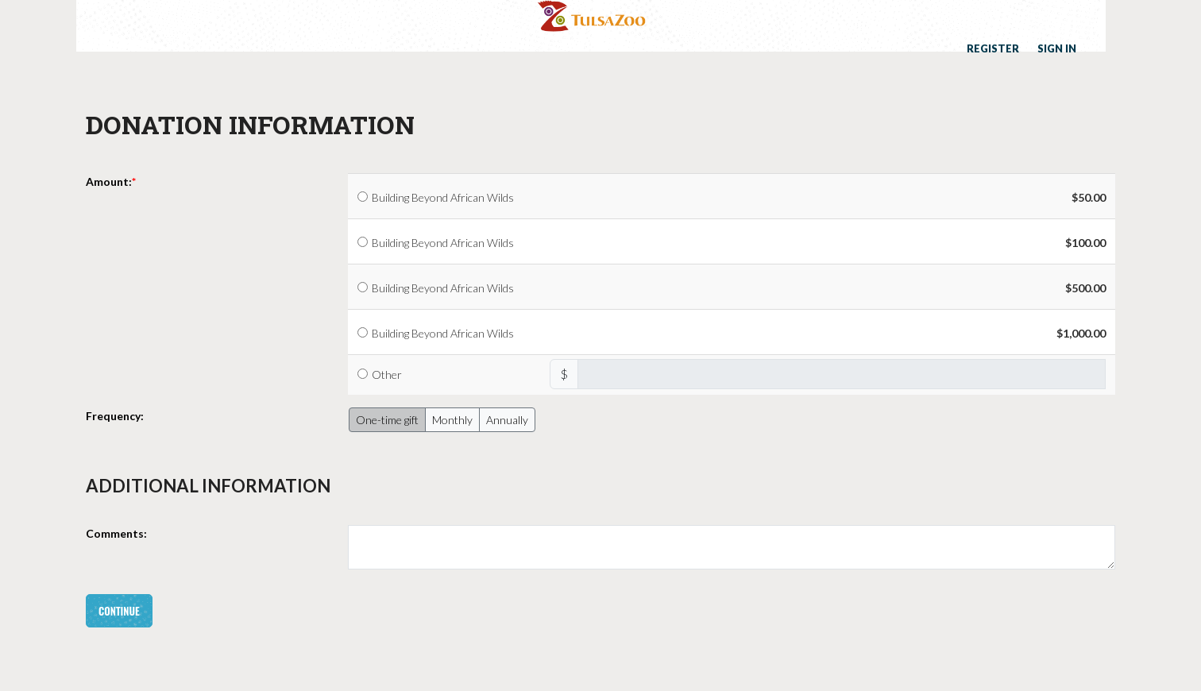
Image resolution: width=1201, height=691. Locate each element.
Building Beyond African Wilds (443, 197)
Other (387, 374)
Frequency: (115, 416)
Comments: (116, 533)
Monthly (452, 420)
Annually (507, 420)
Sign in (1056, 48)
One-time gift (387, 420)
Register (993, 48)
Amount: (109, 181)
